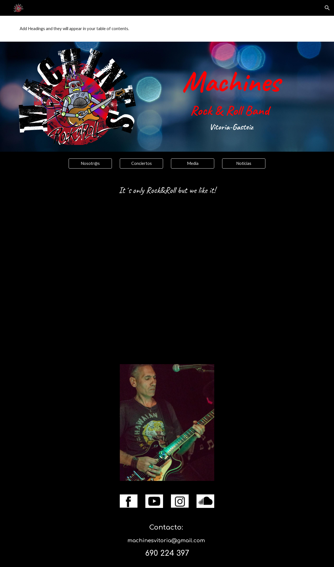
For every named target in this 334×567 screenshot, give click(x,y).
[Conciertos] (141, 163)
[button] (327, 8)
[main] (231, 93)
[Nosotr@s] (90, 163)
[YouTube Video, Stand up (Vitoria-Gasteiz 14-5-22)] (167, 283)
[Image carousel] (167, 422)
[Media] (192, 163)
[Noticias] (243, 163)
